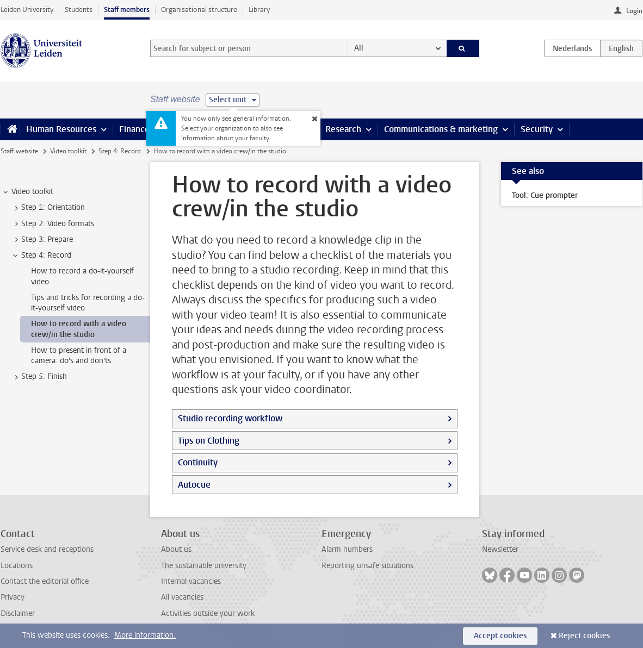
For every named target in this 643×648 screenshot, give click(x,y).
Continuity (198, 462)
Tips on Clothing (208, 440)
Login (634, 11)
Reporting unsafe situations (367, 565)
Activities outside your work (208, 613)
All (358, 48)
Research (343, 129)
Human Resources (61, 129)
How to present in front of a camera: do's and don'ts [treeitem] (78, 355)
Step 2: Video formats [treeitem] (52, 224)
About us (176, 549)
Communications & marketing (441, 129)
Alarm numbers (347, 549)
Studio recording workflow (230, 418)
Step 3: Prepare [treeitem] (42, 239)
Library (259, 9)
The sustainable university (203, 565)
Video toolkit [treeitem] (27, 191)
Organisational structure (199, 9)
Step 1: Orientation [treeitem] (48, 207)
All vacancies (182, 597)
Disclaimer (18, 613)
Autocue (194, 484)
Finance (134, 129)
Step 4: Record (119, 151)
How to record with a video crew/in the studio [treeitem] (78, 329)
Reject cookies (584, 636)
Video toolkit (68, 151)
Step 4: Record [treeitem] (41, 255)
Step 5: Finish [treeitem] (39, 376)
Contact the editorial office (45, 581)
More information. (145, 635)
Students (78, 9)
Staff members (127, 9)
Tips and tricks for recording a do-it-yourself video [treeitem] (88, 302)
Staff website (19, 151)
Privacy (12, 597)
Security (537, 129)
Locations (17, 565)
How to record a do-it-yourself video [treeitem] (82, 276)
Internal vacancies (191, 581)
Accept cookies (500, 636)
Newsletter (500, 549)
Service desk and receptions (47, 549)
